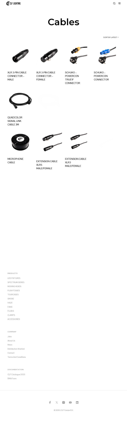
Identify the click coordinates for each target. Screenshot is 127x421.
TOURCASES (13, 294)
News (10, 345)
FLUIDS (11, 311)
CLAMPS (11, 315)
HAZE (10, 303)
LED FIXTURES (14, 278)
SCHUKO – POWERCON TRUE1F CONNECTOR (72, 78)
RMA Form (12, 378)
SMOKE (11, 299)
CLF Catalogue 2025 (16, 374)
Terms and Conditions (17, 357)
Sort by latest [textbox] (110, 37)
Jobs (10, 336)
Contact (11, 353)
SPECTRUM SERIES (16, 282)
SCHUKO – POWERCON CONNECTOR (101, 75)
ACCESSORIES (14, 319)
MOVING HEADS (14, 286)
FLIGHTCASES (14, 290)
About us (11, 340)
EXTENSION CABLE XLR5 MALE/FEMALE (47, 164)
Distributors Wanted (16, 349)
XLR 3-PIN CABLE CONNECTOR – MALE (17, 76)
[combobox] (106, 37)
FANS (10, 307)
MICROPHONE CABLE (15, 160)
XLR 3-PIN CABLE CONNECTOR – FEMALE (45, 76)
